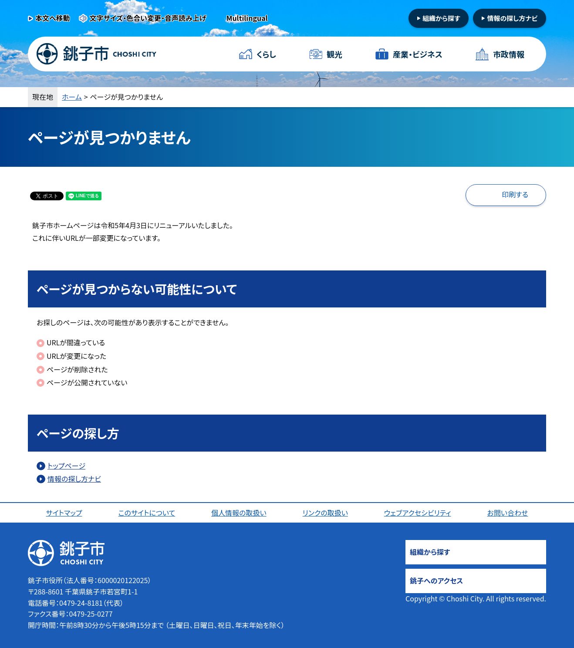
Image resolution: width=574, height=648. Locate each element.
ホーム (72, 96)
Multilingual (247, 18)
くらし (266, 54)
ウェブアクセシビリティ (417, 512)
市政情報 (508, 54)
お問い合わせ (507, 512)
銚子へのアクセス (436, 580)
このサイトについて (147, 512)
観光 (334, 54)
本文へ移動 (52, 18)
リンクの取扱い (325, 512)
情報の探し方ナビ (512, 18)
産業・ (417, 54)
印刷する (515, 194)
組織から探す (441, 18)
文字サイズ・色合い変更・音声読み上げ (148, 18)
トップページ (66, 465)
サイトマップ (64, 512)
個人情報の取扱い (239, 512)
